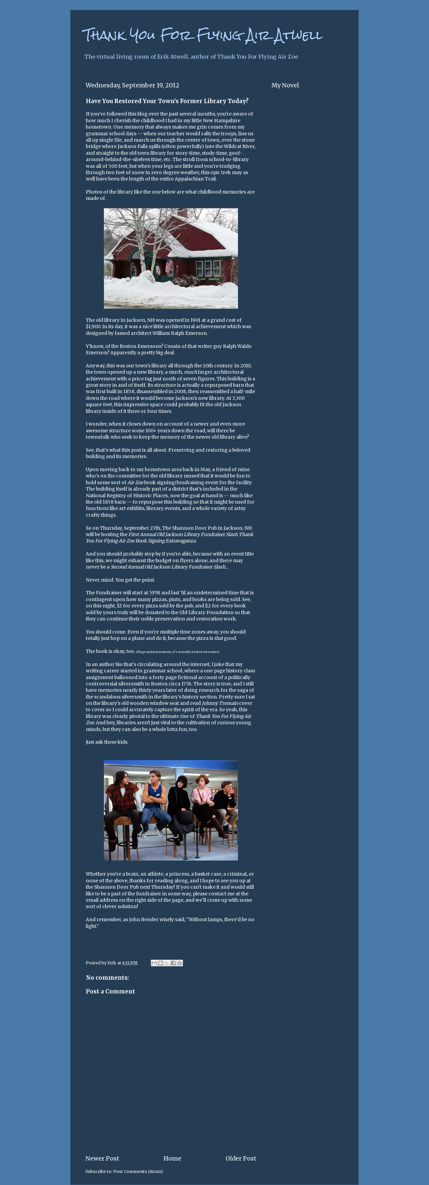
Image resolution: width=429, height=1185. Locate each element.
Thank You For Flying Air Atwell (203, 35)
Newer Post (102, 1158)
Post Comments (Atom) (138, 1171)
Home (172, 1158)
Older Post (241, 1158)
